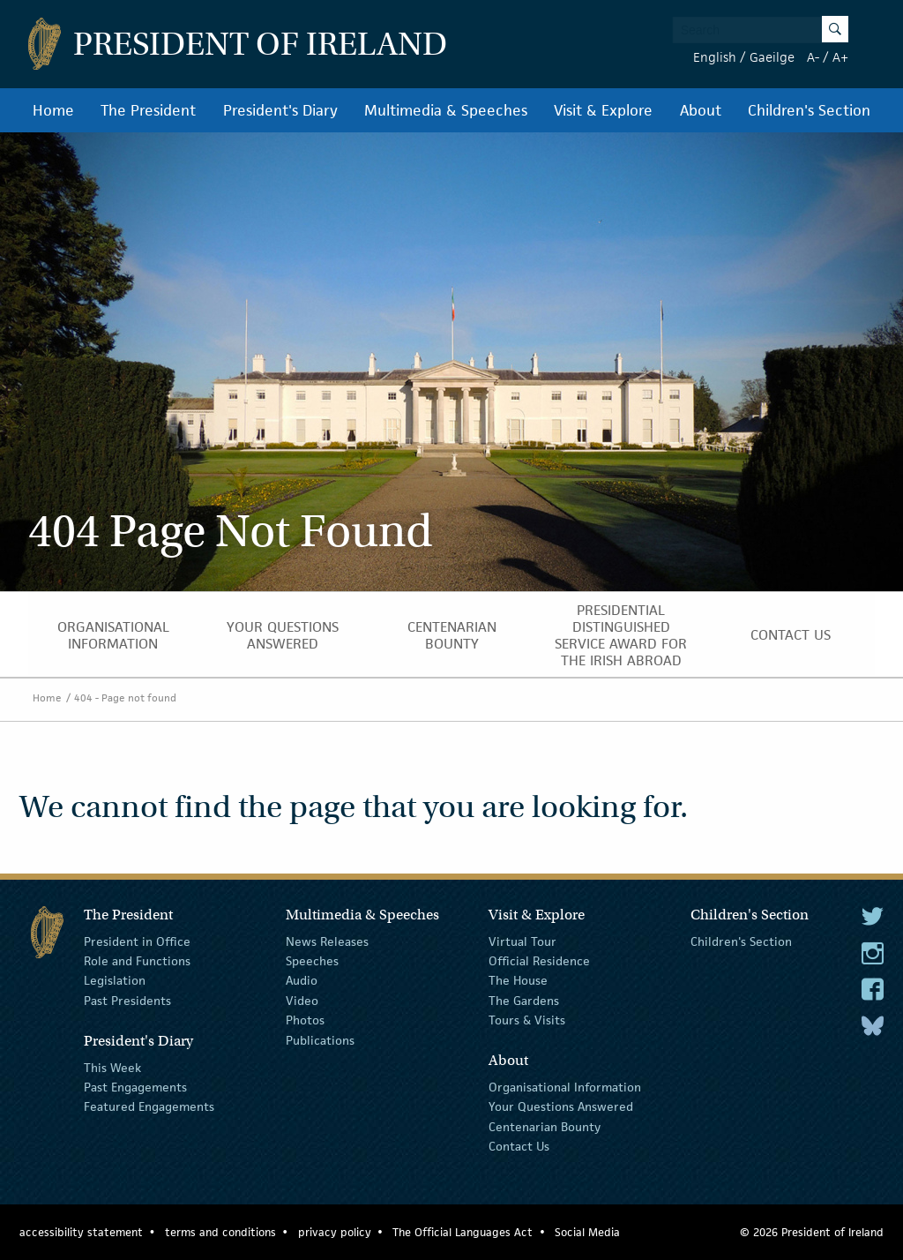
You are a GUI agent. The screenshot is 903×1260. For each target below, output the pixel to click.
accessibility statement (81, 1232)
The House (518, 980)
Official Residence (539, 961)
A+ (840, 57)
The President (148, 110)
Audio (301, 980)
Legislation (115, 980)
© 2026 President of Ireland (812, 1232)
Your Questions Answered (283, 635)
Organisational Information (113, 635)
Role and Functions (137, 961)
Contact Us (790, 635)
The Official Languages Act (462, 1232)
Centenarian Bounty (451, 635)
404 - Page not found (125, 697)
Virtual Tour (522, 941)
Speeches (312, 961)
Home (53, 110)
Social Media (587, 1232)
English (714, 57)
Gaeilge (772, 57)
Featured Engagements (149, 1106)
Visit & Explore (603, 110)
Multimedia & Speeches (445, 110)
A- (813, 57)
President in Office (137, 941)
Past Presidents (127, 1001)
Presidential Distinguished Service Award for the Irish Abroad (621, 635)
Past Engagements (135, 1087)
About (700, 110)
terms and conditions (220, 1232)
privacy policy (334, 1232)
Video (302, 1001)
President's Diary (280, 110)
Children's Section (809, 110)
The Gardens (524, 1001)
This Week (112, 1067)
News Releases (327, 941)
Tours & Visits (527, 1020)
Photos (305, 1020)
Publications (320, 1039)
